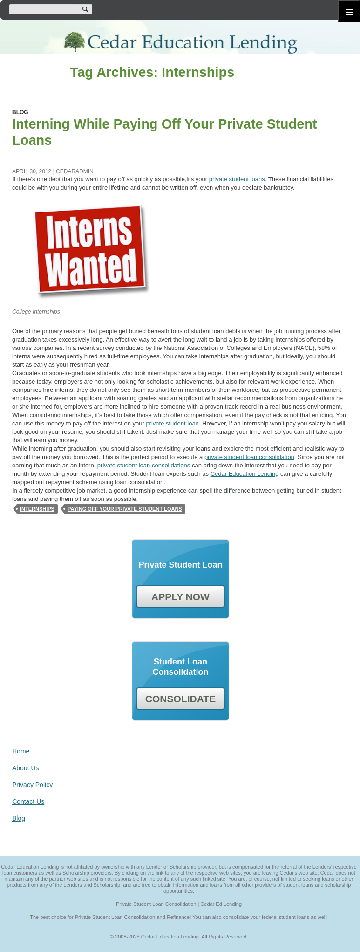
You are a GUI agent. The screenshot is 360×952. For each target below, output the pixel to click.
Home (20, 751)
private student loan (172, 423)
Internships (37, 509)
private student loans (237, 179)
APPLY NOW (180, 596)
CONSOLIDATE (180, 698)
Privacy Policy (32, 784)
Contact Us (28, 801)
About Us (25, 768)
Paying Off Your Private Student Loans (125, 509)
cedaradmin (75, 171)
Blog (20, 112)
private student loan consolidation (249, 456)
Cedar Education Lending (180, 43)
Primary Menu (349, 11)
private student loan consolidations (143, 465)
